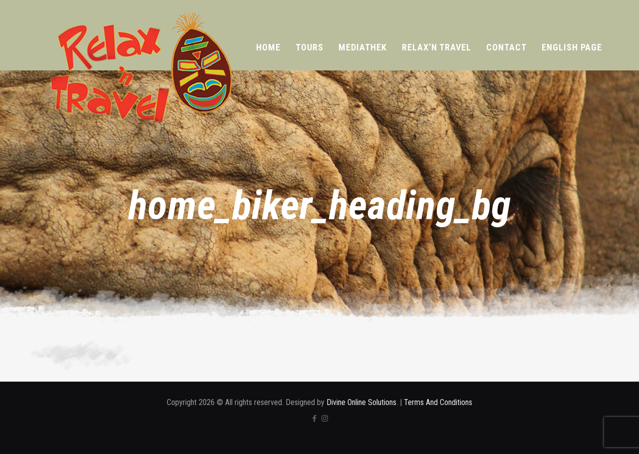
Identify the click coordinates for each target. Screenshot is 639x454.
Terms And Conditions (438, 402)
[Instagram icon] (324, 418)
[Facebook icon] (314, 418)
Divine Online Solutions (361, 402)
